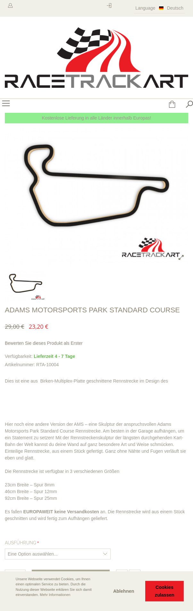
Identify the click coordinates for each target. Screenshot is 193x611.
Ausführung (20, 542)
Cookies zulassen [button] (164, 591)
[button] (10, 603)
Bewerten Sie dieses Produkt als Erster (44, 343)
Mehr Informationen (55, 595)
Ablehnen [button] (123, 591)
